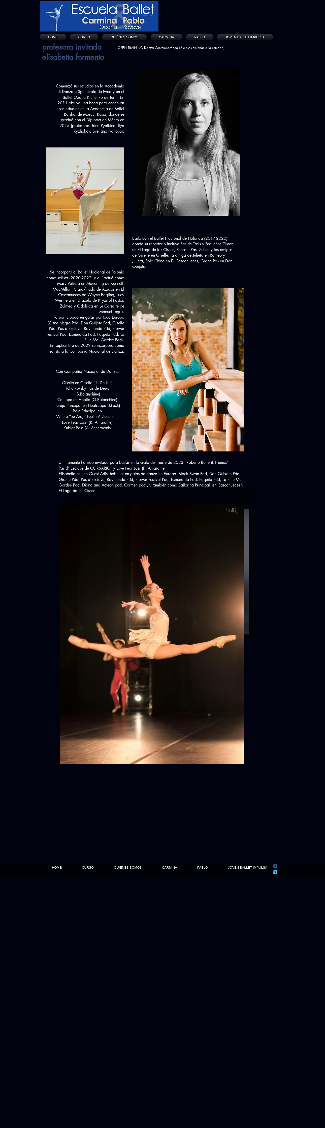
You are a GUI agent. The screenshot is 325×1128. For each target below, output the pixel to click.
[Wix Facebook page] (275, 866)
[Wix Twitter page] (275, 872)
